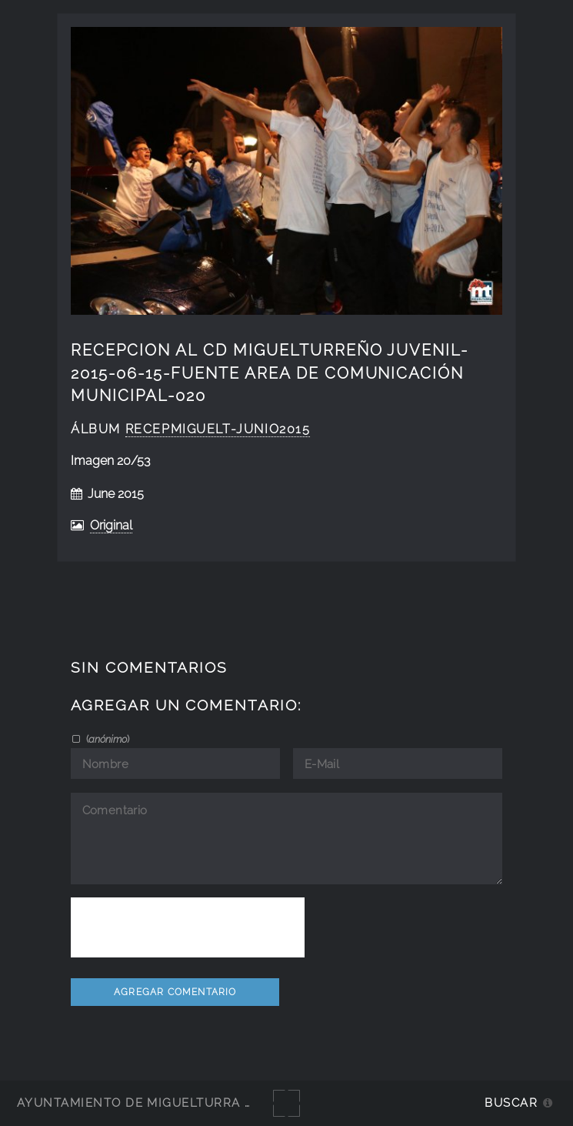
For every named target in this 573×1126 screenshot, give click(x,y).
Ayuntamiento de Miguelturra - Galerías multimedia (211, 1102)
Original (111, 525)
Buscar (511, 1102)
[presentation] (188, 927)
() (106, 739)
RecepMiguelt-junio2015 (218, 429)
